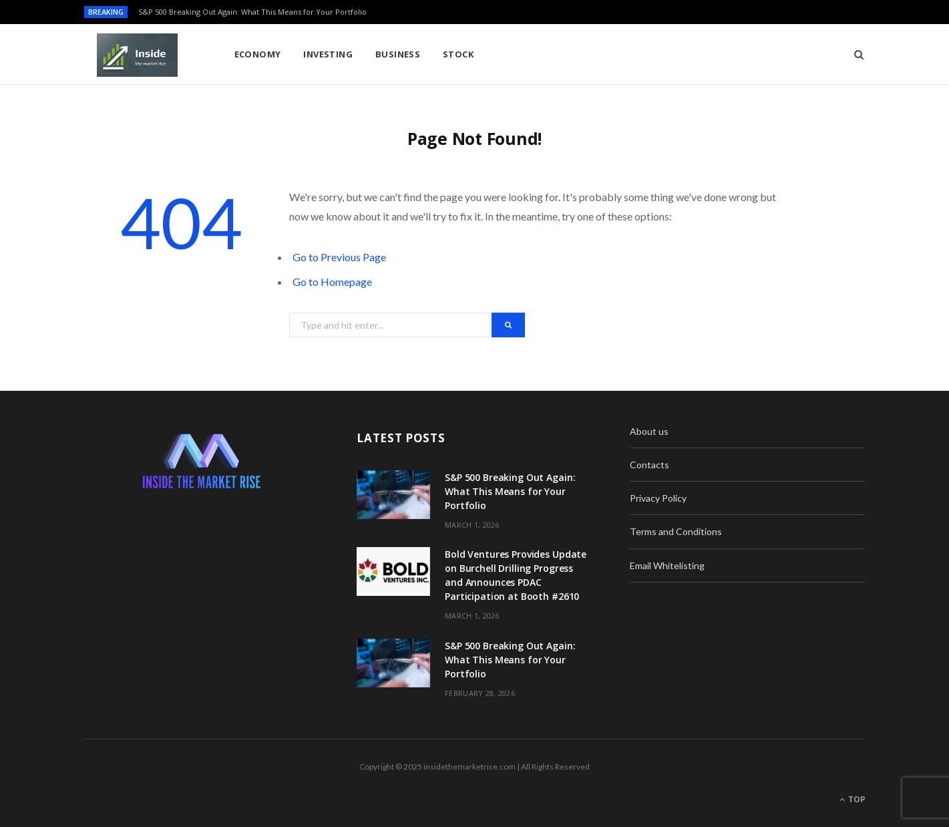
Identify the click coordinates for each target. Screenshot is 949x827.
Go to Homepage (332, 281)
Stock (458, 54)
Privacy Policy (658, 498)
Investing (328, 54)
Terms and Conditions (676, 531)
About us (649, 431)
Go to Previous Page (339, 257)
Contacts (649, 464)
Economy (257, 54)
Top (852, 799)
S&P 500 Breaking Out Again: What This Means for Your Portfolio (252, 12)
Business (398, 54)
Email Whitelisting (667, 565)
